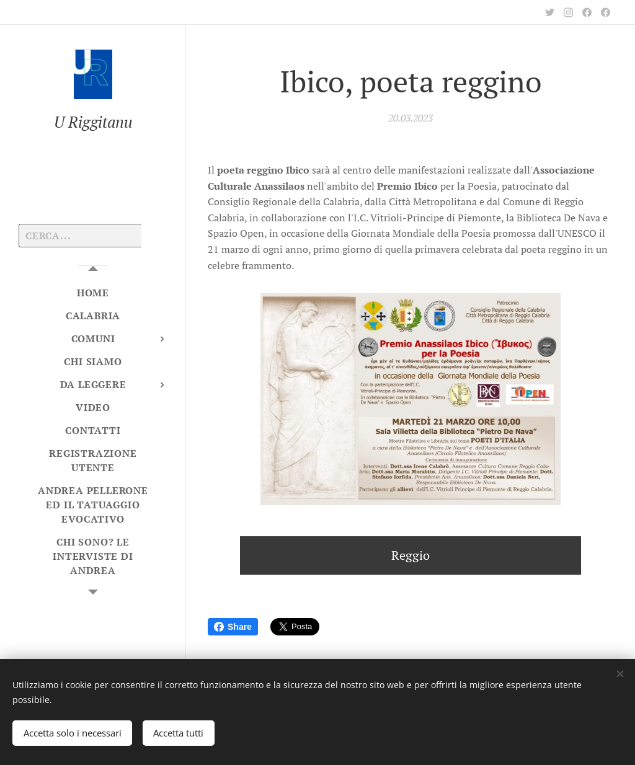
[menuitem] (93, 293)
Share (233, 627)
